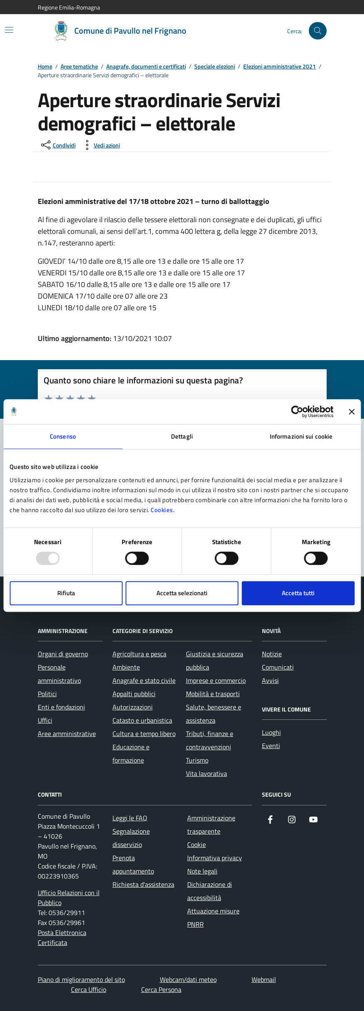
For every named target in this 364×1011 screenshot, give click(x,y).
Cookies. (163, 510)
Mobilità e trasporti (213, 694)
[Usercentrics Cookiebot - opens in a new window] (297, 411)
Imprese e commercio (216, 680)
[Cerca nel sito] (318, 31)
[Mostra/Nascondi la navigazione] (9, 30)
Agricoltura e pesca (139, 654)
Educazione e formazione (130, 753)
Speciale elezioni (214, 66)
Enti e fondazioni (61, 707)
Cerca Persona (161, 989)
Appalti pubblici (134, 694)
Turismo (197, 760)
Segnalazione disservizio (131, 837)
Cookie (196, 844)
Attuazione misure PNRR (213, 917)
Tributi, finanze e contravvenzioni (209, 740)
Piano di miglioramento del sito (81, 979)
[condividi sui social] (57, 145)
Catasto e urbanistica (142, 720)
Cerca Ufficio (88, 989)
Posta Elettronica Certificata (62, 937)
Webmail (264, 979)
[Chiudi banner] (351, 412)
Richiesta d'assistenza (143, 884)
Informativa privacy (214, 858)
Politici (47, 694)
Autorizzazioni (132, 707)
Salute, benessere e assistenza (213, 713)
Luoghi (271, 732)
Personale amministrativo (59, 673)
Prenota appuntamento (133, 864)
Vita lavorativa (206, 773)
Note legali (202, 871)
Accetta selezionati (182, 593)
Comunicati (278, 667)
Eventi (271, 746)
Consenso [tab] (63, 436)
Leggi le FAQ (129, 818)
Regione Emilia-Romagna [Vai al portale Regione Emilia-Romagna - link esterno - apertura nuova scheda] (69, 7)
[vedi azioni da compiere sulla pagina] (100, 145)
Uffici (45, 720)
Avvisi (270, 680)
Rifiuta (66, 593)
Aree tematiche (79, 66)
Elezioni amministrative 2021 (279, 66)
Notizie (272, 654)
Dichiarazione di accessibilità (209, 891)
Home (45, 66)
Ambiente (126, 667)
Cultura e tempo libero (144, 734)
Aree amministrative (67, 734)
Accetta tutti (298, 593)
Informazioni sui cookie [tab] (301, 436)
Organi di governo (63, 654)
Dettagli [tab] (182, 436)
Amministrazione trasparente (211, 824)
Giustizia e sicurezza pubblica (214, 660)
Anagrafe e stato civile (144, 680)
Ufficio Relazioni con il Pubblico (69, 898)
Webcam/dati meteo (188, 979)
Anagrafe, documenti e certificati (146, 66)
